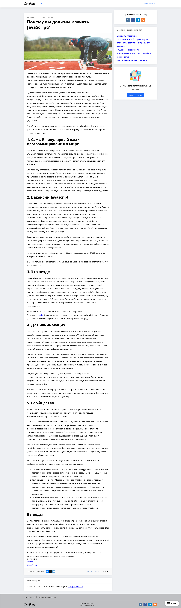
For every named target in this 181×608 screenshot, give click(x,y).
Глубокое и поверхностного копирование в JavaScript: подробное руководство (134, 53)
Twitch (30, 561)
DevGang (30, 3)
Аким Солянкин (47, 17)
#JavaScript (32, 565)
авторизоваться (75, 586)
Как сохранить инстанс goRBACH (132, 60)
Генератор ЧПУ (29, 597)
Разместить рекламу (135, 95)
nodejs (40, 315)
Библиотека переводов (47, 597)
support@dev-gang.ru (87, 605)
